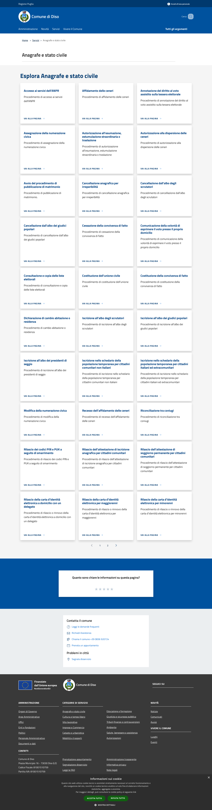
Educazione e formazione (119, 711)
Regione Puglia (25, 4)
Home (25, 40)
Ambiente (111, 727)
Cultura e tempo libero (74, 717)
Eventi (154, 742)
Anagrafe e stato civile (74, 711)
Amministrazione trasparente (121, 759)
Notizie (154, 711)
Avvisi (154, 722)
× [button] (209, 778)
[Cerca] (190, 16)
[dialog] (106, 792)
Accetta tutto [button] (94, 798)
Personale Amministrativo (31, 738)
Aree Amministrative (29, 717)
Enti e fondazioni (26, 727)
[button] (106, 804)
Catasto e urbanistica (73, 733)
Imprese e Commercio (73, 727)
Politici (21, 733)
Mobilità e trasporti (72, 738)
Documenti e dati (27, 743)
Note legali (112, 770)
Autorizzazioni (114, 738)
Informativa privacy (116, 764)
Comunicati (156, 717)
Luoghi (154, 737)
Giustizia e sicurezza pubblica (121, 716)
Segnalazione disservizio (75, 764)
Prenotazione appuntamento (77, 759)
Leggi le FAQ (69, 770)
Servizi (35, 40)
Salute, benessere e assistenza (122, 732)
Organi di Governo (27, 711)
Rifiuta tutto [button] (118, 798)
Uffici (21, 722)
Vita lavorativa (70, 722)
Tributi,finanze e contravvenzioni (123, 722)
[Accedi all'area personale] (178, 3)
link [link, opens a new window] (134, 792)
